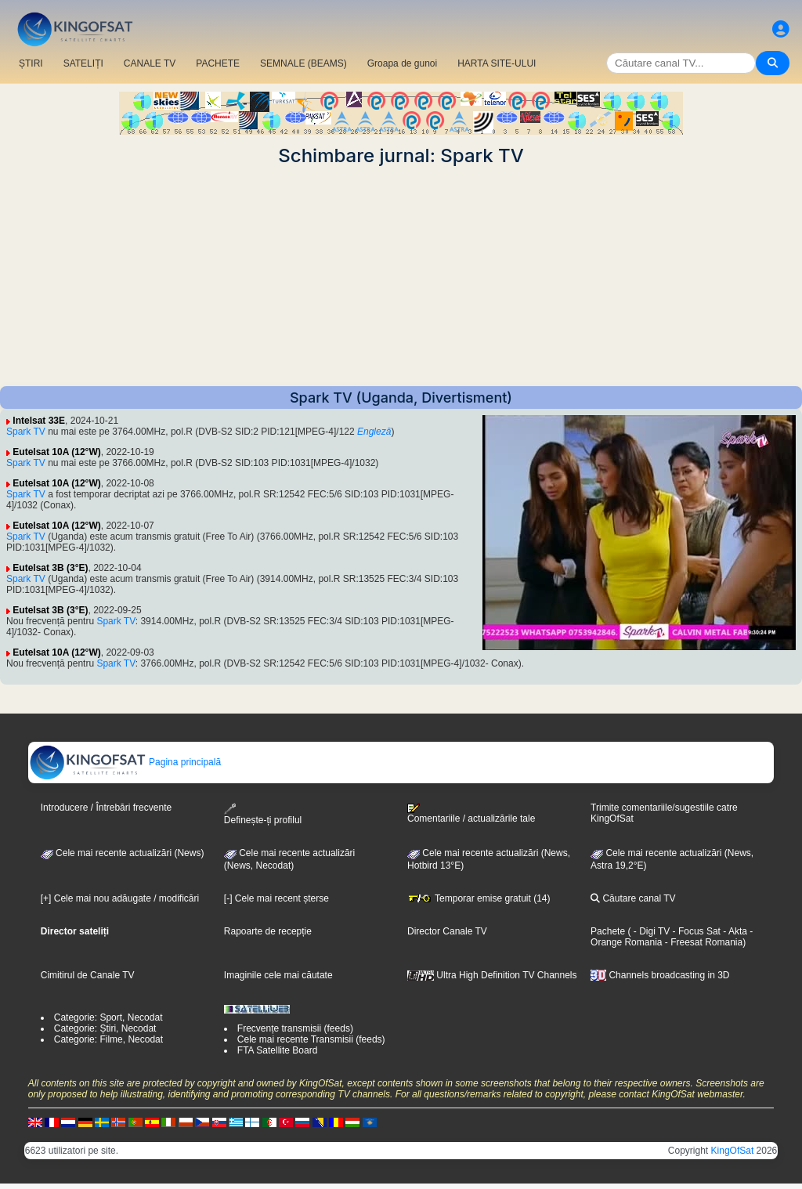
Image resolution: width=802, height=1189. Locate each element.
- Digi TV (652, 931)
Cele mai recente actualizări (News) (122, 852)
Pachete (608, 931)
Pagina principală (125, 762)
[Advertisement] (401, 276)
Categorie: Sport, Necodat (108, 1017)
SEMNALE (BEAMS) (303, 63)
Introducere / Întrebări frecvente (106, 807)
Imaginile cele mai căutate (278, 975)
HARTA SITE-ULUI (496, 63)
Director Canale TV (447, 931)
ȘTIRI (31, 63)
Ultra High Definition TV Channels (492, 975)
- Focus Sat (695, 931)
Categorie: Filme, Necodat (108, 1039)
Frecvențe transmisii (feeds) (295, 1028)
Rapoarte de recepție (268, 931)
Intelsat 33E (39, 420)
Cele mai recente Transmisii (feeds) (311, 1039)
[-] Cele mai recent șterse (276, 898)
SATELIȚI (83, 63)
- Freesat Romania (702, 942)
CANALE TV (149, 63)
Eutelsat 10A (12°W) (56, 451)
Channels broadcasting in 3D (660, 975)
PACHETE (218, 63)
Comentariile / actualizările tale (471, 814)
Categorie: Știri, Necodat (105, 1028)
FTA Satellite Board (277, 1050)
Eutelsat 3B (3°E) (50, 567)
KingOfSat (732, 1150)
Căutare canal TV (633, 898)
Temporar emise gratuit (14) (479, 898)
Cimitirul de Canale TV (88, 975)
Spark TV (25, 431)
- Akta (734, 931)
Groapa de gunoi (402, 63)
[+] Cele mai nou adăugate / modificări (120, 898)
